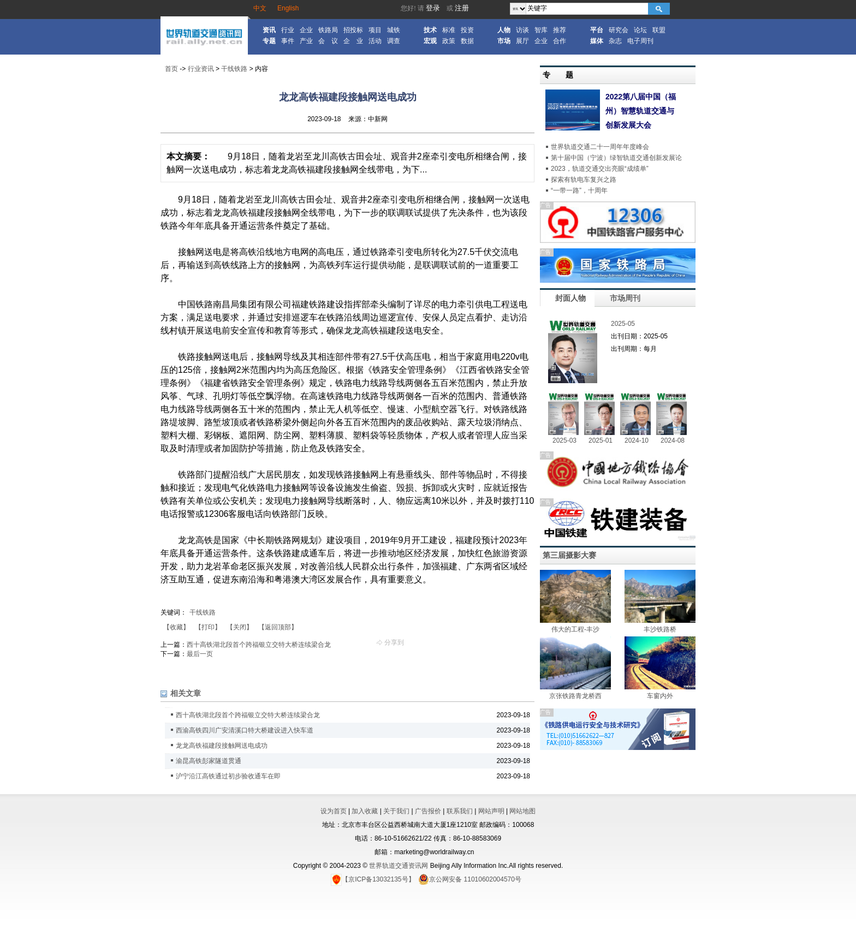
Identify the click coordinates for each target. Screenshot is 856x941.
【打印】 (208, 627)
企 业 (353, 41)
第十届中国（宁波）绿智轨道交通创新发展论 (616, 158)
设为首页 (333, 811)
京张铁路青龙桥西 (575, 696)
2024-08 (673, 440)
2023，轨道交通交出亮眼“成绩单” (600, 168)
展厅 (522, 41)
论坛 (640, 30)
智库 (541, 30)
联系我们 (460, 811)
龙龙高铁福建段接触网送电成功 (222, 745)
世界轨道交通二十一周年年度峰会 (600, 147)
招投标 (353, 30)
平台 (596, 30)
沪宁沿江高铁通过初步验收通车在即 (228, 776)
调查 (393, 41)
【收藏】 (176, 627)
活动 (375, 41)
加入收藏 (365, 811)
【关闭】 (240, 627)
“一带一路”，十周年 (579, 190)
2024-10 (637, 440)
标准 (448, 30)
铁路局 (328, 30)
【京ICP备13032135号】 (372, 879)
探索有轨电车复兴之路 (583, 179)
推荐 (559, 30)
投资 (467, 30)
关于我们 (396, 811)
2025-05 (623, 323)
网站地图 (522, 811)
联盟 (658, 30)
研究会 (618, 30)
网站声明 (491, 811)
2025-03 (564, 440)
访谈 (522, 30)
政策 (448, 41)
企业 (306, 30)
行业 (287, 30)
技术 (430, 30)
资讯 (269, 30)
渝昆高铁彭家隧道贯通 (208, 761)
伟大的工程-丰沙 (575, 629)
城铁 (393, 30)
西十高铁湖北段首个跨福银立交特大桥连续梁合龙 (259, 644)
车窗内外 (660, 696)
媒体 (596, 41)
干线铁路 (234, 69)
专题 (269, 41)
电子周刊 (640, 41)
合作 (559, 41)
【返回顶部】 (278, 627)
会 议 (328, 41)
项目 (375, 30)
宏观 (430, 41)
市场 (503, 41)
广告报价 (428, 811)
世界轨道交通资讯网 (398, 865)
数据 (467, 41)
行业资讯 (201, 69)
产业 (306, 41)
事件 (287, 41)
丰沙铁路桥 (660, 629)
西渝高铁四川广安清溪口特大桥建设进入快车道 (244, 730)
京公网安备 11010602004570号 (469, 879)
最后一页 (200, 654)
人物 (503, 30)
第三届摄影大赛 (569, 555)
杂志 (615, 41)
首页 (171, 69)
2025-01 (600, 440)
